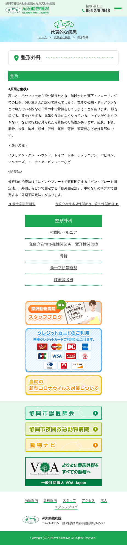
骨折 (63, 256)
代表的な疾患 (62, 37)
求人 (104, 500)
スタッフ (69, 500)
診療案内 (50, 500)
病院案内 (31, 500)
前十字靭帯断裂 (21, 204)
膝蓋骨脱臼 (63, 279)
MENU (117, 8)
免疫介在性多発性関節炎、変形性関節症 (87, 204)
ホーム (43, 37)
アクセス (88, 500)
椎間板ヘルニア (63, 232)
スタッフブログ (66, 507)
